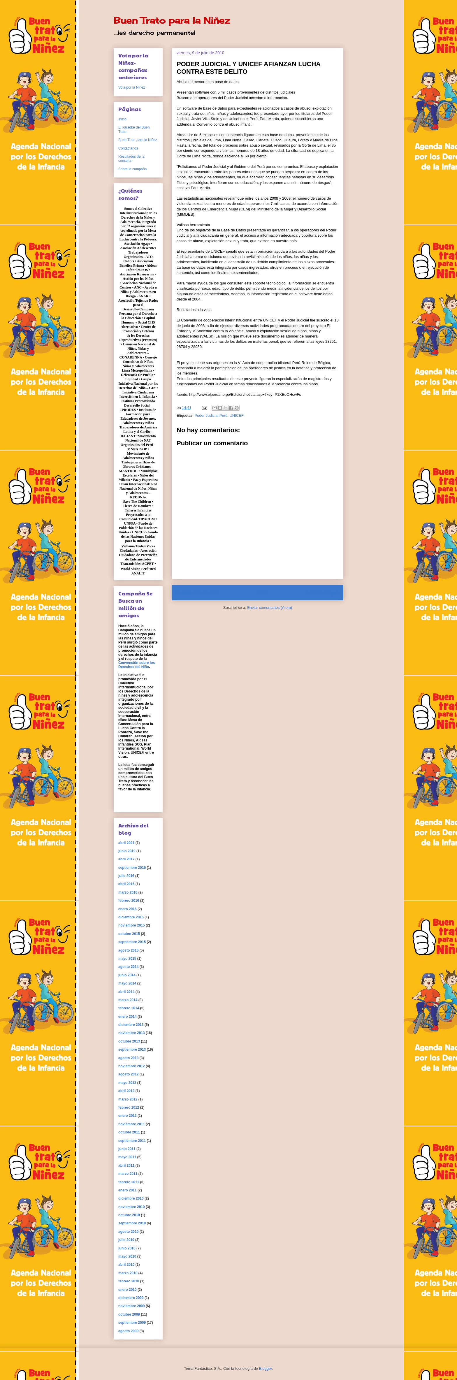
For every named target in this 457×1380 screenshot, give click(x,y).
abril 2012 (126, 1091)
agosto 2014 (128, 967)
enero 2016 (127, 909)
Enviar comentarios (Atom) (269, 607)
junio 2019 (127, 851)
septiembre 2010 (132, 1223)
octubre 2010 (129, 1215)
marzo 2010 (127, 1273)
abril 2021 (126, 843)
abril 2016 (126, 884)
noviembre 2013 (131, 1033)
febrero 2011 (128, 1182)
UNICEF (236, 415)
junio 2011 (127, 1149)
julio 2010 (126, 1240)
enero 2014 (127, 1017)
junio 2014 (127, 975)
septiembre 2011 (132, 1141)
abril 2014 (126, 992)
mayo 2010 (127, 1256)
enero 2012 (127, 1116)
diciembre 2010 (131, 1198)
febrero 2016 (128, 901)
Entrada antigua (323, 592)
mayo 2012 (127, 1083)
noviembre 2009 (131, 1306)
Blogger (265, 1368)
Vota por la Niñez (131, 87)
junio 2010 (127, 1248)
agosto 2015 (128, 950)
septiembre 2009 (132, 1323)
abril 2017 (126, 859)
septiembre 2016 (132, 868)
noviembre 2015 (131, 925)
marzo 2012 (127, 1099)
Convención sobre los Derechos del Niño (136, 665)
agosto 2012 (128, 1074)
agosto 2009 (128, 1331)
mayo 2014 (127, 983)
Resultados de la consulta (131, 158)
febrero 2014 (128, 1008)
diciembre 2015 (131, 917)
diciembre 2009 (131, 1298)
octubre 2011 (129, 1132)
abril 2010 (126, 1265)
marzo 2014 (127, 1000)
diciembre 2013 (131, 1025)
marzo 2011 (127, 1174)
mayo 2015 (127, 959)
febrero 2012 (128, 1107)
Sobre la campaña (132, 169)
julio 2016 (126, 876)
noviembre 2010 (131, 1207)
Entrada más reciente (198, 592)
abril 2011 (126, 1165)
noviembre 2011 (131, 1124)
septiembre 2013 (132, 1049)
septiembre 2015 (132, 942)
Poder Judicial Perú (210, 415)
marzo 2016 (127, 892)
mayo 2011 (127, 1157)
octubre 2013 (129, 1041)
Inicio (263, 592)
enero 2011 (127, 1190)
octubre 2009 (129, 1314)
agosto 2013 (128, 1058)
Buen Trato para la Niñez (172, 20)
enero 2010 (127, 1290)
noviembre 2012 (131, 1066)
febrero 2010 (128, 1281)
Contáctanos (128, 148)
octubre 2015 (129, 934)
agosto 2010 (128, 1232)
